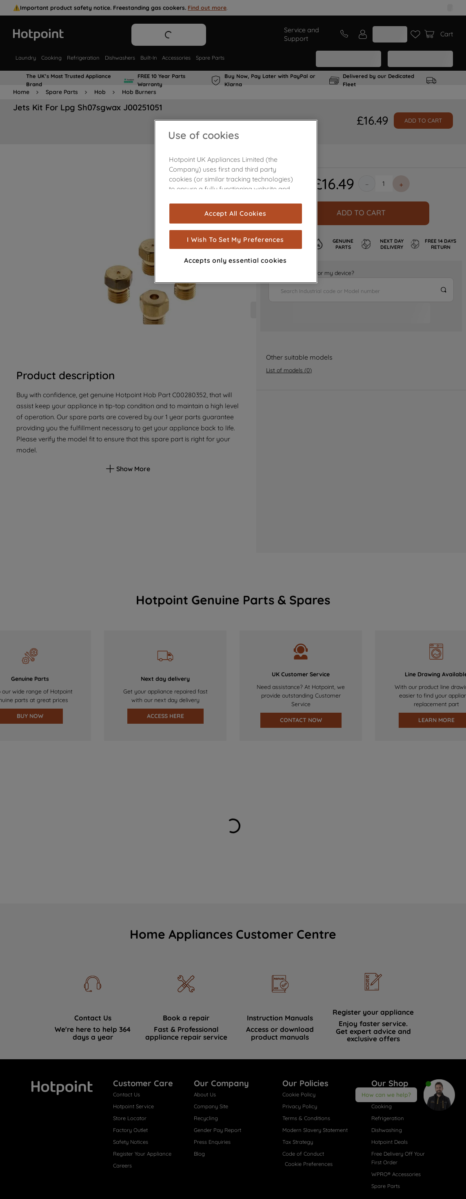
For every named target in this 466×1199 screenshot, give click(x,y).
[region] (235, 201)
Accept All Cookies (235, 213)
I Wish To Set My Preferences (235, 239)
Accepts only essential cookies (235, 260)
